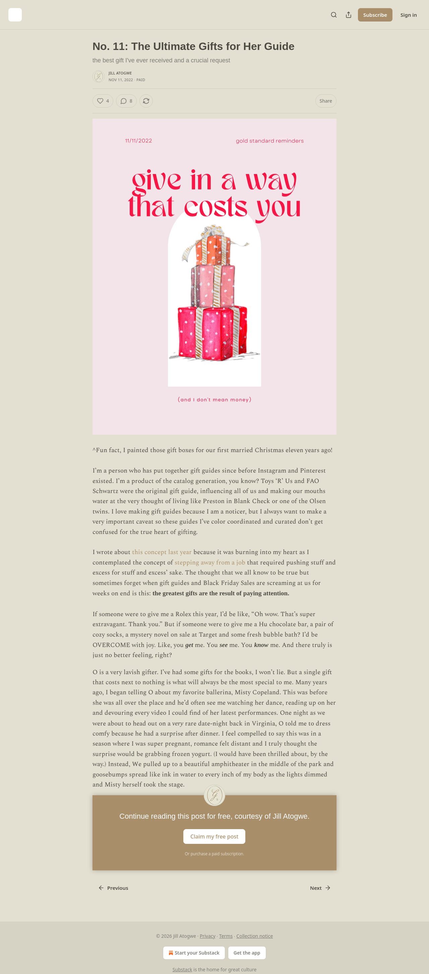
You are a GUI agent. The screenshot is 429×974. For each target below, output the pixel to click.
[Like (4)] (103, 101)
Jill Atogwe (120, 72)
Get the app (247, 953)
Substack (182, 969)
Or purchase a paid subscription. (214, 854)
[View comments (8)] (126, 101)
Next (320, 887)
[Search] (334, 14)
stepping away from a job (211, 562)
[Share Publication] (348, 14)
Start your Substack (193, 953)
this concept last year (162, 552)
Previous (113, 887)
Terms (226, 936)
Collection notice (254, 936)
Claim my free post (214, 836)
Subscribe (375, 14)
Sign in (409, 14)
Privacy (208, 936)
